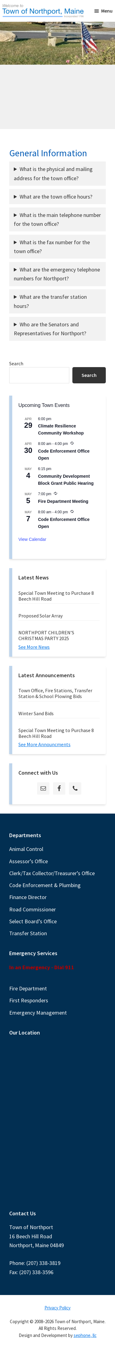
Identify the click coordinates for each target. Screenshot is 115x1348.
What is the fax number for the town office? (52, 247)
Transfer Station (28, 933)
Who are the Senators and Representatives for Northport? (50, 329)
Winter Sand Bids (36, 713)
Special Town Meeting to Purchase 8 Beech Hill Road (56, 596)
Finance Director (28, 897)
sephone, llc (85, 1335)
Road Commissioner (32, 909)
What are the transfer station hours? (50, 301)
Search (16, 363)
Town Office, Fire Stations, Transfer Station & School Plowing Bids (55, 693)
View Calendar (32, 539)
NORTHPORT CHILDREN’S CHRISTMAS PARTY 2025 (46, 635)
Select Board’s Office (33, 921)
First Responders (28, 1000)
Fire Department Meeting (63, 501)
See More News (34, 647)
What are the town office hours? (56, 196)
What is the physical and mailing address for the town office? (53, 173)
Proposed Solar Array (40, 616)
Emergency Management (38, 1012)
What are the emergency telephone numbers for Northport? (57, 274)
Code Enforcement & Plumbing (45, 885)
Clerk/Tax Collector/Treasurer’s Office (52, 873)
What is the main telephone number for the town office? (57, 219)
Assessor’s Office (28, 861)
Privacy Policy (57, 1308)
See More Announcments (44, 744)
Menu (107, 11)
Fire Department (28, 988)
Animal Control (26, 848)
